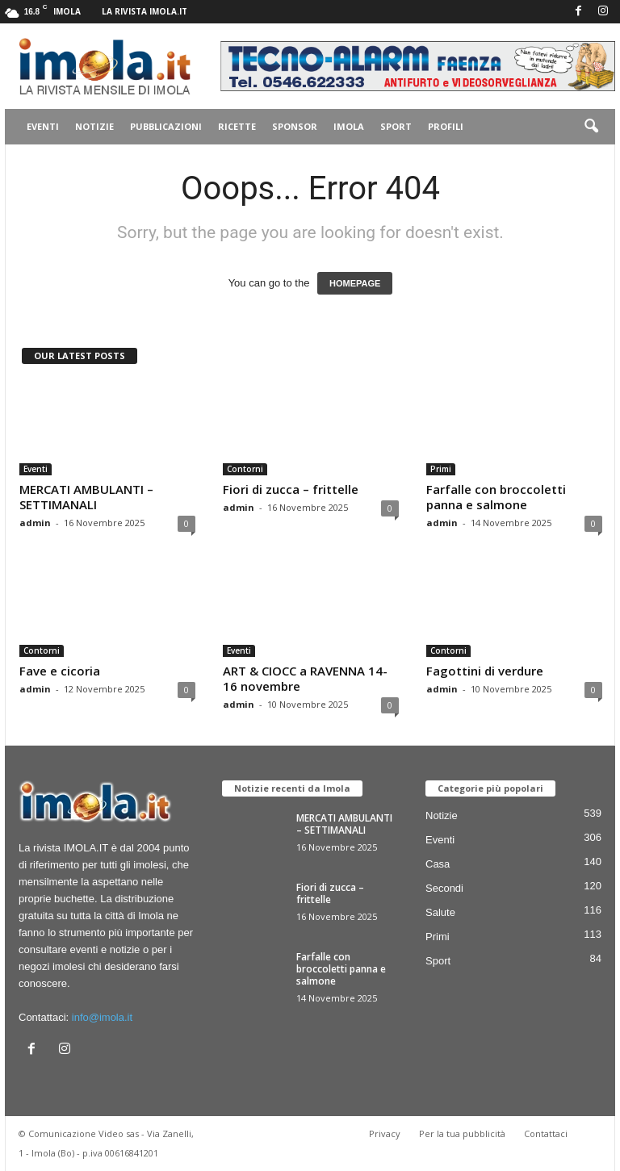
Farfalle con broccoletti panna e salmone (496, 496)
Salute (440, 912)
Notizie (94, 126)
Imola (348, 126)
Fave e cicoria (59, 671)
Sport (396, 126)
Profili (445, 126)
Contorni (245, 469)
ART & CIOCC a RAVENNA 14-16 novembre (305, 678)
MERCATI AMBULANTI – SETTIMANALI (86, 496)
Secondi (444, 888)
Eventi (43, 126)
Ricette (237, 126)
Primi (440, 469)
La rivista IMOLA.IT (144, 11)
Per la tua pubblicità (462, 1133)
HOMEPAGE (354, 283)
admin (35, 522)
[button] (591, 126)
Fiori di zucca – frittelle (290, 489)
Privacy (384, 1133)
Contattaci (546, 1133)
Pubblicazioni (166, 126)
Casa (437, 864)
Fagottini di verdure (484, 671)
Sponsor (294, 126)
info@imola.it (102, 1017)
